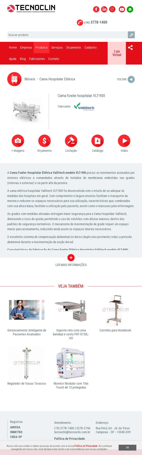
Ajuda (12, 59)
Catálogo (97, 143)
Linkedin (104, 9)
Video (124, 143)
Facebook (96, 9)
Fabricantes (37, 59)
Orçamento (73, 47)
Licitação (71, 143)
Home (13, 47)
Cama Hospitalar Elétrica (57, 79)
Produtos (41, 47)
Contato (53, 59)
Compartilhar (130, 47)
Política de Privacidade (69, 438)
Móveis (29, 79)
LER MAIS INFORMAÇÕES (71, 258)
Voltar (121, 79)
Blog (23, 59)
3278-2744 (83, 428)
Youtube (122, 9)
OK (127, 447)
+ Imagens (17, 143)
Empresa (26, 47)
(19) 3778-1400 (64, 428)
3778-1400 (95, 22)
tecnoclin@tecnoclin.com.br (72, 432)
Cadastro (90, 47)
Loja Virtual (116, 53)
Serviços (57, 47)
